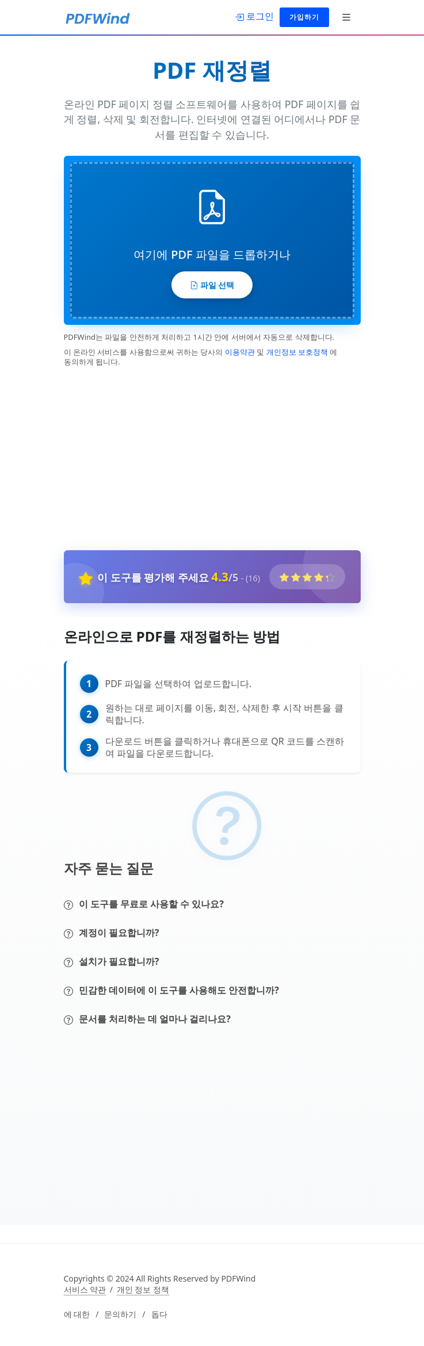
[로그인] (254, 16)
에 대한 (77, 1314)
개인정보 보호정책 (297, 352)
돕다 (159, 1314)
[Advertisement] (205, 455)
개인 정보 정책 (143, 1289)
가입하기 (304, 17)
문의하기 (120, 1314)
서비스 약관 (85, 1289)
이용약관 (240, 352)
